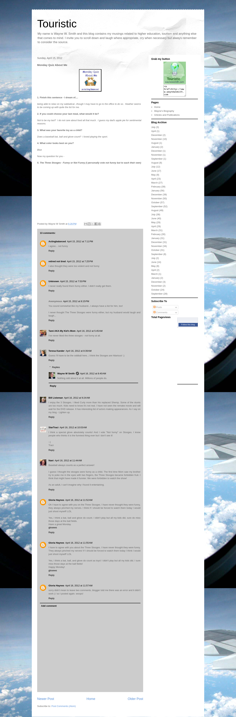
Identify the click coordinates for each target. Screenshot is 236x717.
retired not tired (57, 261)
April (153, 133)
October (155, 204)
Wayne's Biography (164, 113)
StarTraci (53, 427)
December (156, 137)
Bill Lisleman (55, 397)
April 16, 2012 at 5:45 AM (90, 331)
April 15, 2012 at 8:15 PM (76, 301)
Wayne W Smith (66, 373)
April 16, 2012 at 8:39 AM (78, 351)
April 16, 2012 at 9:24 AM (77, 397)
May (153, 177)
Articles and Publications (167, 117)
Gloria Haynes (56, 500)
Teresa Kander (56, 351)
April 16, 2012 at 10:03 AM (73, 427)
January (155, 149)
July (153, 129)
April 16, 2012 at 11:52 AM (78, 500)
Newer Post (45, 699)
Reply (51, 250)
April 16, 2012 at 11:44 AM (68, 460)
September (157, 161)
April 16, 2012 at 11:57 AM (78, 585)
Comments (160, 314)
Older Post (135, 699)
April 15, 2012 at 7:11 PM (80, 241)
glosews (52, 527)
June (153, 173)
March (154, 184)
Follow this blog (188, 327)
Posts (157, 309)
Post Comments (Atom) (64, 706)
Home (91, 699)
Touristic (57, 24)
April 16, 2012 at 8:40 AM (93, 373)
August (154, 145)
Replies (56, 367)
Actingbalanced (57, 241)
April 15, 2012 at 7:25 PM (80, 261)
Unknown (53, 281)
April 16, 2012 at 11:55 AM (78, 542)
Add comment (49, 606)
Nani (51, 460)
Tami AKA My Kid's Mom (62, 331)
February (156, 188)
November (156, 141)
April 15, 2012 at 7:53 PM (73, 281)
